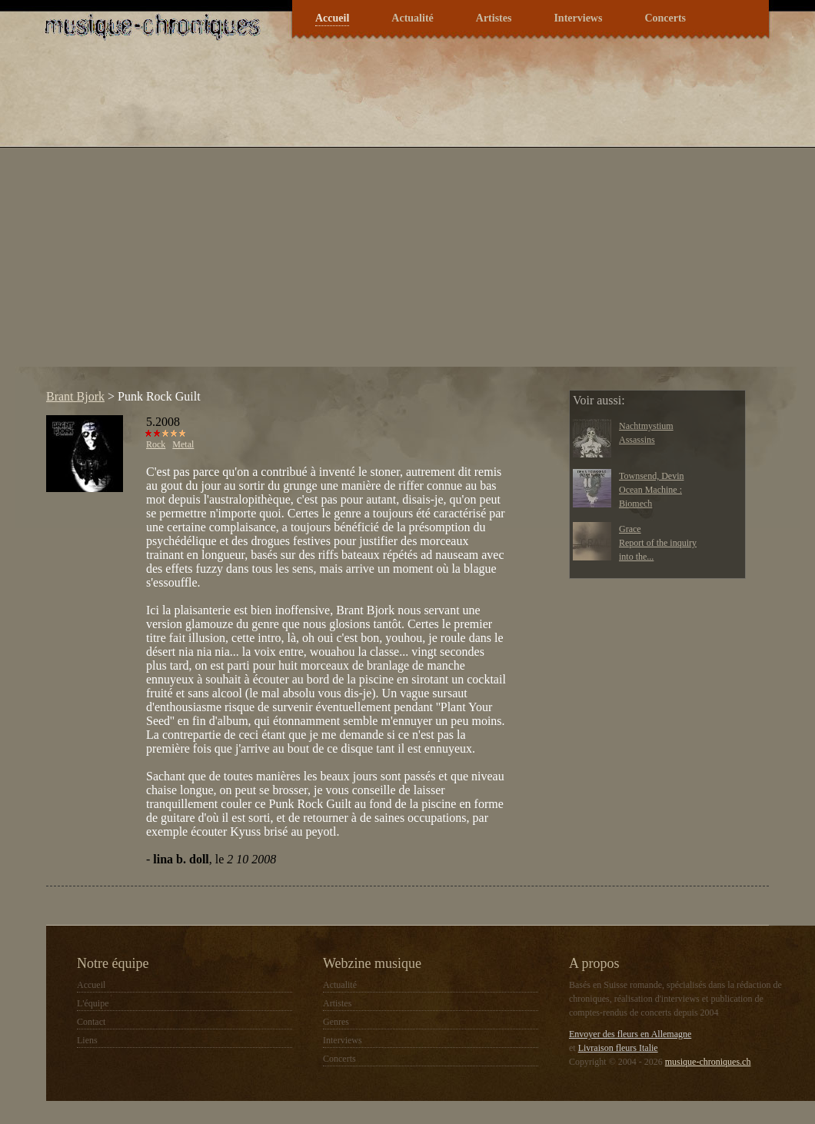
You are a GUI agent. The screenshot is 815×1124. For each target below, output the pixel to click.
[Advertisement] (164, 217)
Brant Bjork (75, 396)
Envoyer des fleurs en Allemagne (630, 1034)
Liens (87, 1040)
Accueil (332, 18)
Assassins (637, 439)
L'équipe (92, 1003)
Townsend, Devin (651, 476)
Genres (336, 1021)
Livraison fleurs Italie (618, 1048)
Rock (155, 444)
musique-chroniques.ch (708, 1061)
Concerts (665, 18)
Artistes (494, 18)
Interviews (578, 18)
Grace (630, 529)
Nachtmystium (646, 426)
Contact (91, 1021)
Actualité (412, 18)
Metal (183, 444)
